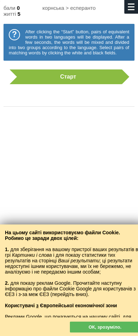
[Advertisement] (69, 182)
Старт (65, 76)
